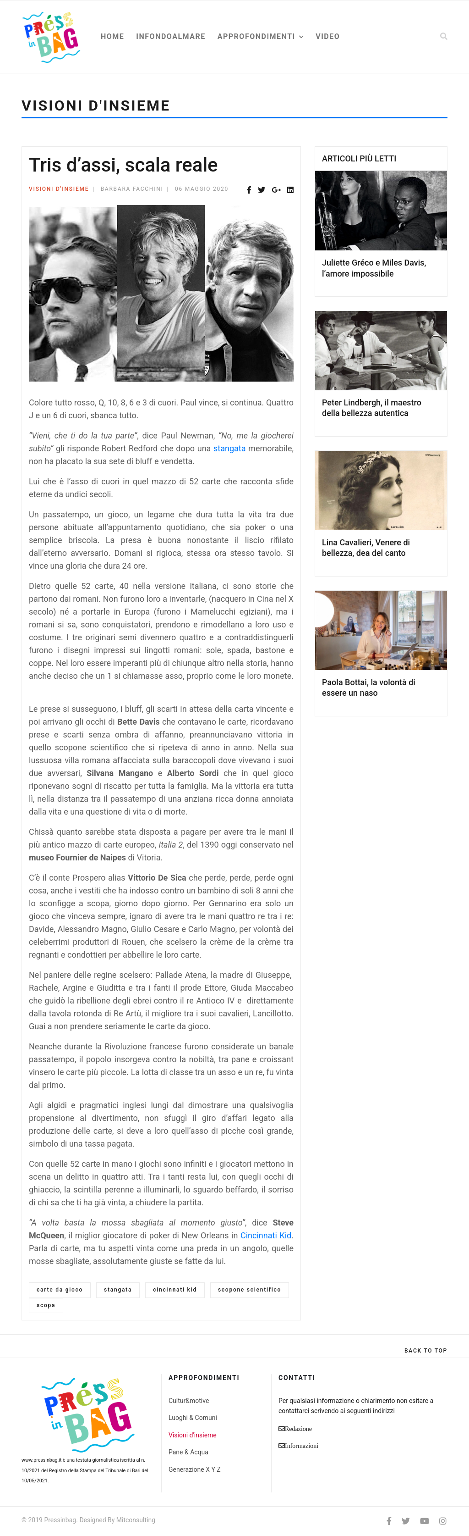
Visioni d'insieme (59, 189)
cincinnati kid (175, 1289)
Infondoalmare (170, 36)
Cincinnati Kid (265, 1235)
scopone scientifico (249, 1289)
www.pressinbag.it (41, 1460)
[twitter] (406, 1521)
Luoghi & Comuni (193, 1417)
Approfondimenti (256, 36)
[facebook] (389, 1521)
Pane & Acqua (188, 1452)
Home (112, 36)
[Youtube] (424, 1521)
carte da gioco (60, 1289)
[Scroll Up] (425, 1351)
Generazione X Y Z (195, 1469)
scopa (46, 1305)
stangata (229, 448)
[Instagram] (443, 1521)
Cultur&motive (189, 1400)
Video (328, 36)
